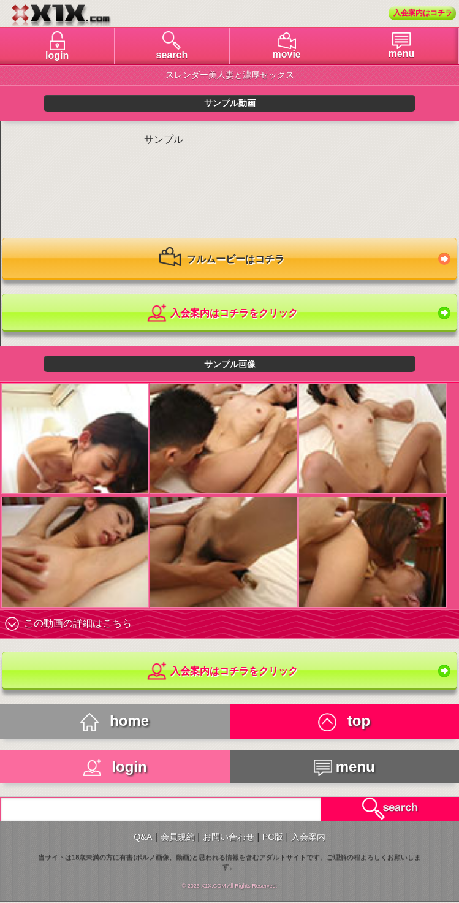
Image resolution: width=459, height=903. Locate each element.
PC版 (272, 837)
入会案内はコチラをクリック (221, 313)
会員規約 (178, 837)
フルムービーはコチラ (221, 260)
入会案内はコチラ (422, 13)
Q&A (143, 837)
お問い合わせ (228, 837)
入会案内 (308, 837)
